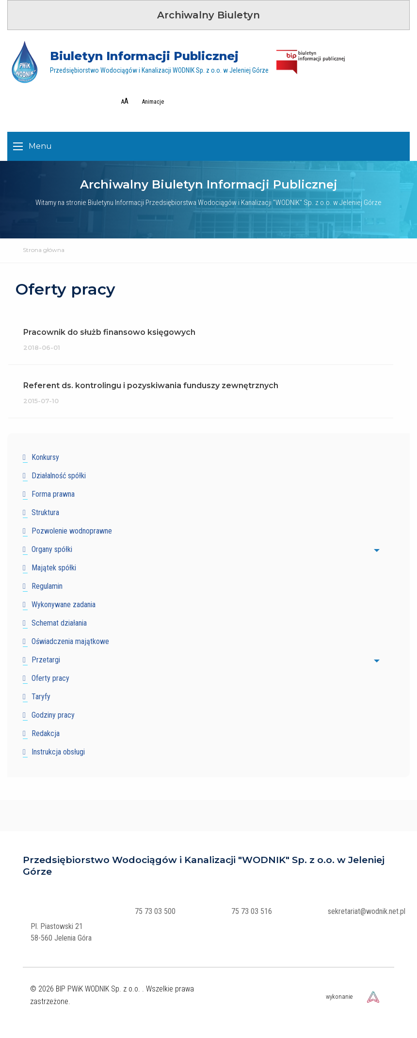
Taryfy (41, 696)
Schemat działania (59, 623)
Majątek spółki (54, 567)
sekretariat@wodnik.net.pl (366, 911)
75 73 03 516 (251, 911)
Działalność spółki (59, 475)
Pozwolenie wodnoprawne (72, 530)
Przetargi (46, 659)
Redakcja (46, 733)
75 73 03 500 (155, 911)
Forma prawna (53, 494)
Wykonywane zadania (64, 604)
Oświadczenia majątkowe (70, 641)
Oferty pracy (50, 678)
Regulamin (47, 586)
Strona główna (43, 249)
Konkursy (45, 457)
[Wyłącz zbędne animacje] (151, 102)
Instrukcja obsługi (58, 751)
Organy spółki (52, 549)
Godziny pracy (53, 715)
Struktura (45, 512)
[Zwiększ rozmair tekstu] (122, 101)
